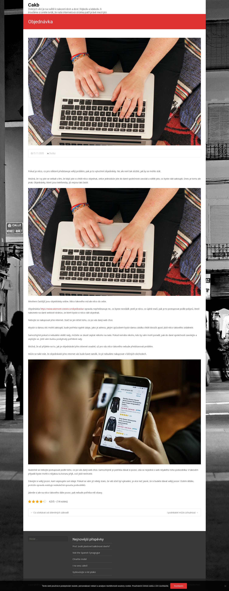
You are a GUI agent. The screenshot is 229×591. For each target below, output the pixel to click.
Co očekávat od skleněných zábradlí (50, 512)
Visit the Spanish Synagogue (86, 552)
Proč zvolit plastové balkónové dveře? (91, 546)
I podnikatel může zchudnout (182, 512)
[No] (225, 585)
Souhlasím (178, 586)
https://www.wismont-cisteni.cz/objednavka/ (62, 308)
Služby (52, 153)
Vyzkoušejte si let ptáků (84, 572)
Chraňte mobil (80, 559)
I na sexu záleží (80, 565)
